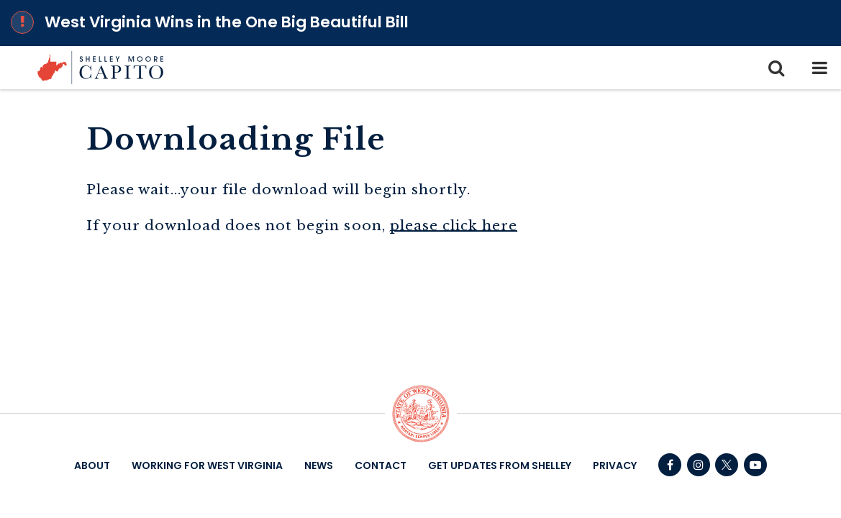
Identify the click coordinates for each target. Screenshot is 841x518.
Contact (380, 465)
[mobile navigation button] (819, 67)
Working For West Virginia (207, 465)
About (92, 465)
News (318, 465)
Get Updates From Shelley (499, 465)
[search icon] (776, 67)
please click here (454, 225)
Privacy (615, 465)
